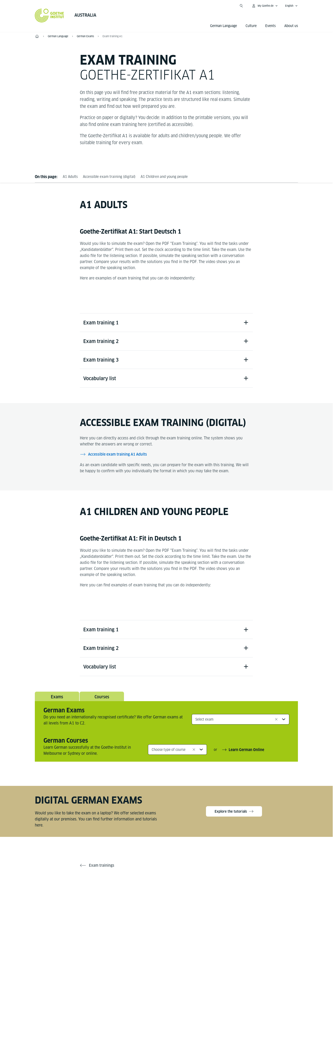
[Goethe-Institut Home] (49, 15)
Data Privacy (188, 1022)
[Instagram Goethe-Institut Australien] (173, 909)
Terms (210, 1022)
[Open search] (241, 6)
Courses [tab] (101, 702)
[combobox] (240, 725)
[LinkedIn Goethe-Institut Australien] (187, 909)
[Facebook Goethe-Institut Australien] (145, 909)
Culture (251, 26)
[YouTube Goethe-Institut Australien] (159, 909)
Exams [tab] (57, 702)
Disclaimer (162, 1022)
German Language (223, 26)
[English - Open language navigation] (291, 6)
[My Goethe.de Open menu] (264, 6)
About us (291, 26)
